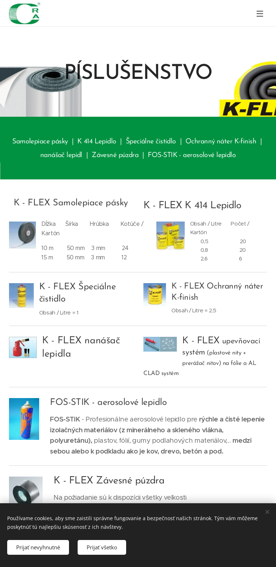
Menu (260, 13)
